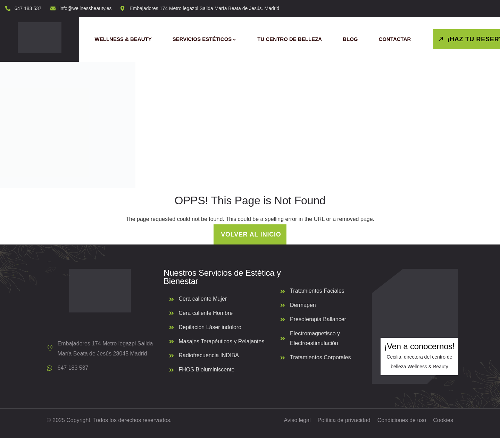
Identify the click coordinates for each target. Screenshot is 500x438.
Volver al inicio (250, 234)
